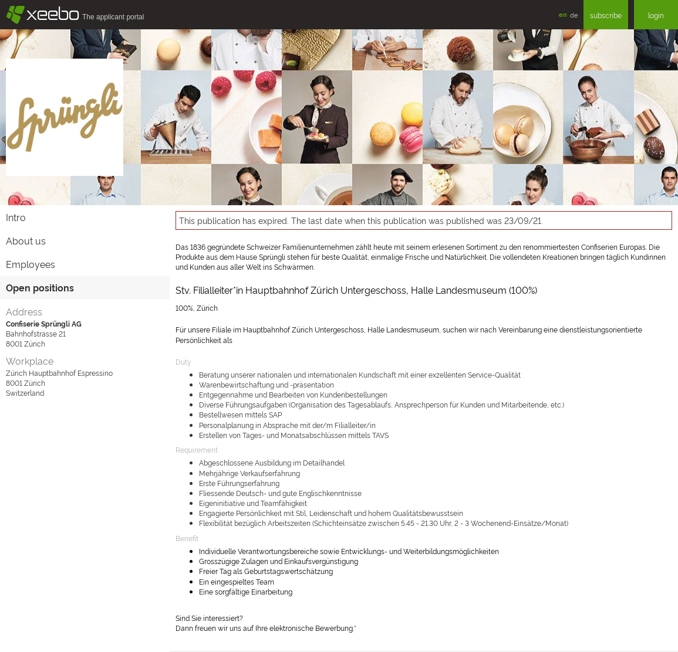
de (574, 14)
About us (26, 240)
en (563, 14)
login (656, 15)
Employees (30, 263)
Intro (16, 216)
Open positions (40, 287)
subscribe (606, 15)
